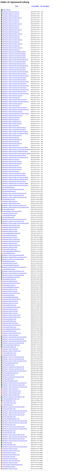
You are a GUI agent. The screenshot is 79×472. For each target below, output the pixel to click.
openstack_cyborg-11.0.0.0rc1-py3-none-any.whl (15, 422)
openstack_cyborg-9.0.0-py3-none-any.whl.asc (14, 69)
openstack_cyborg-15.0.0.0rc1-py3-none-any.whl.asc (16, 101)
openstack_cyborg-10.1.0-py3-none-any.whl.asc (14, 77)
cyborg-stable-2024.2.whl (9, 408)
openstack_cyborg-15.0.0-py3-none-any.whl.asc (14, 99)
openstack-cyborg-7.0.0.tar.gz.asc (11, 19)
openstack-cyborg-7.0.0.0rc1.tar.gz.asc (12, 17)
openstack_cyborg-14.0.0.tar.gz (10, 335)
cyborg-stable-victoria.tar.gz (10, 235)
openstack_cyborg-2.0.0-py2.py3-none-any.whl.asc (15, 147)
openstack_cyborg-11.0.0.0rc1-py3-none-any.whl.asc (16, 81)
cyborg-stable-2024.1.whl (9, 416)
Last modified (35, 6)
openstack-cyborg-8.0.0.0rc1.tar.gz (11, 283)
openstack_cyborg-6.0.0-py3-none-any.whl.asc (14, 181)
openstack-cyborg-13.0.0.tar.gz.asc (11, 49)
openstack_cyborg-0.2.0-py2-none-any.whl (13, 189)
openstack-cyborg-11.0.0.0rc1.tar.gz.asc (12, 39)
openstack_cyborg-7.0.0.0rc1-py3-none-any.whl (14, 361)
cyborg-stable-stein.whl (8, 209)
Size (41, 6)
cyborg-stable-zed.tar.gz (9, 295)
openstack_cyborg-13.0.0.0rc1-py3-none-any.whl (15, 410)
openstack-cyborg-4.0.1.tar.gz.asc (11, 11)
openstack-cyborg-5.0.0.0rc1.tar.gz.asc (12, 161)
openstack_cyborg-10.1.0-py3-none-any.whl (14, 396)
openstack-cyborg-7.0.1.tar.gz (10, 263)
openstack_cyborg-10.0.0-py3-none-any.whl (14, 384)
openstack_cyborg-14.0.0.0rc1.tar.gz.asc (13, 95)
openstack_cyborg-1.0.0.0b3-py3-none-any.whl (14, 193)
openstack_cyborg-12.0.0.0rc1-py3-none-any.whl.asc (16, 85)
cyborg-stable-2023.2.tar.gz (9, 319)
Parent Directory (7, 9)
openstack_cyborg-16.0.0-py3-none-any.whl (14, 438)
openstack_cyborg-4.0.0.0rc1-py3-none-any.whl (14, 257)
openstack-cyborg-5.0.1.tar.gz (10, 231)
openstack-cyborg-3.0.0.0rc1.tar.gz (11, 460)
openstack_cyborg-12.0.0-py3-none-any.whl (14, 412)
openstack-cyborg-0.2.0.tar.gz (10, 309)
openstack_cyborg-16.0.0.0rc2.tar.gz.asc (13, 115)
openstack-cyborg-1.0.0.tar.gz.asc (11, 125)
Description (46, 6)
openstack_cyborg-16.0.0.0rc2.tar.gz (12, 390)
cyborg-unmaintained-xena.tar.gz (11, 265)
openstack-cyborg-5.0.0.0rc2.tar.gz (11, 227)
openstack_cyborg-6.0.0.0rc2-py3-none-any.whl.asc (15, 185)
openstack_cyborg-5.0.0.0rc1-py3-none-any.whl (14, 267)
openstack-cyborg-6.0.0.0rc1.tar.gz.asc (12, 167)
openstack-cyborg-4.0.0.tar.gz (10, 201)
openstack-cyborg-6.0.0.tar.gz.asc (11, 171)
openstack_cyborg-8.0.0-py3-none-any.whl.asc (14, 63)
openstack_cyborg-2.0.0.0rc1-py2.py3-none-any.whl (16, 207)
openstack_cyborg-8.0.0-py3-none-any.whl (13, 367)
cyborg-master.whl (7, 442)
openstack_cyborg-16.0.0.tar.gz (10, 388)
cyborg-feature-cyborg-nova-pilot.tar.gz (12, 464)
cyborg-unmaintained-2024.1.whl (11, 418)
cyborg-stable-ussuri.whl (9, 261)
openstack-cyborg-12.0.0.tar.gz (10, 323)
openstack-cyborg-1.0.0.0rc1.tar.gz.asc (12, 123)
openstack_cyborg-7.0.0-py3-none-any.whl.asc (14, 57)
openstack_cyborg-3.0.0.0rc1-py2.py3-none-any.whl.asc (16, 153)
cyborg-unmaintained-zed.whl (10, 380)
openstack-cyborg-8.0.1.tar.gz (10, 289)
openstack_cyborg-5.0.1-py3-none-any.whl (13, 275)
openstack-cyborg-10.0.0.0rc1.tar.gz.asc (12, 33)
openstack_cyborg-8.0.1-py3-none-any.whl (13, 368)
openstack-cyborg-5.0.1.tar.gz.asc (11, 13)
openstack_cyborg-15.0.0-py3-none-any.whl (14, 434)
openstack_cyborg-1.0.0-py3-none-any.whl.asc (14, 129)
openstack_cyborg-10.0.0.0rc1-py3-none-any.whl (15, 386)
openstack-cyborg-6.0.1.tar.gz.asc (11, 15)
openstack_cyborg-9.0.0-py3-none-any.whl (13, 376)
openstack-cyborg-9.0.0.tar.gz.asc (11, 31)
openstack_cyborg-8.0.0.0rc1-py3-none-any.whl (14, 370)
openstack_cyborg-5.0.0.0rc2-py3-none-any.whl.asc (15, 179)
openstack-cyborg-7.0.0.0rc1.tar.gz (11, 239)
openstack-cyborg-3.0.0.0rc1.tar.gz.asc (12, 139)
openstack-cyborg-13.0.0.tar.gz (10, 311)
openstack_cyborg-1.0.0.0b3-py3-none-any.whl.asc (15, 131)
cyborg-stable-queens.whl (9, 191)
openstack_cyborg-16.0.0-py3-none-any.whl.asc (14, 107)
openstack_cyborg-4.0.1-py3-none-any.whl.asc (14, 51)
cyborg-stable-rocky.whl (9, 199)
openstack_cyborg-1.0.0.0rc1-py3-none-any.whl (14, 197)
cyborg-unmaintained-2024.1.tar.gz (11, 329)
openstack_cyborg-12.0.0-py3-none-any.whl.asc (14, 83)
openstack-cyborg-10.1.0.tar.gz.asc (11, 37)
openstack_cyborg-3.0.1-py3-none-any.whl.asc (14, 173)
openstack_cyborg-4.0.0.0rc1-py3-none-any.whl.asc (15, 157)
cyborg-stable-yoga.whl (8, 374)
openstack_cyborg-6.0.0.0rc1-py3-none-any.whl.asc (15, 183)
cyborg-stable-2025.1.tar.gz (9, 355)
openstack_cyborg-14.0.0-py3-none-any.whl (14, 426)
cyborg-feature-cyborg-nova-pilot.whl (12, 211)
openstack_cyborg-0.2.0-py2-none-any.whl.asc (14, 127)
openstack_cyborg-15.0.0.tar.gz (10, 349)
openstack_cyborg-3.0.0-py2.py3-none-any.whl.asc (15, 151)
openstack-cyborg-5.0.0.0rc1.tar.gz (11, 225)
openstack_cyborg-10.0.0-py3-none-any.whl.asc (14, 73)
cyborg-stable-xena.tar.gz (9, 269)
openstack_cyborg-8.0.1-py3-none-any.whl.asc (14, 67)
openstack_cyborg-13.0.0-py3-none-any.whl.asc (14, 87)
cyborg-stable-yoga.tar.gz (9, 285)
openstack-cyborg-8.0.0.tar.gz (10, 281)
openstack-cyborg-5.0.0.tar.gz (10, 229)
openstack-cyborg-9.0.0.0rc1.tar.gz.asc (12, 29)
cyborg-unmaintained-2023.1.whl (11, 398)
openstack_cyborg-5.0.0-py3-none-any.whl (13, 271)
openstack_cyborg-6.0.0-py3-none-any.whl (13, 339)
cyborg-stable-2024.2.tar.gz (9, 321)
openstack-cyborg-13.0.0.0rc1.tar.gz (11, 317)
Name (16, 6)
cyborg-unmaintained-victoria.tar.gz (11, 233)
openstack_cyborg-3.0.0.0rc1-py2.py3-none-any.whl (16, 223)
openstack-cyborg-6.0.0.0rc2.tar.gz (11, 245)
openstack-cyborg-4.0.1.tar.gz (10, 213)
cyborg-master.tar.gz (8, 404)
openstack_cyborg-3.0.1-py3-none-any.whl (13, 221)
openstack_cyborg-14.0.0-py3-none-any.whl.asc (14, 91)
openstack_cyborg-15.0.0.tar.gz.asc (11, 105)
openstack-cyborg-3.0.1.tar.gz (10, 468)
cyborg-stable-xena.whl (8, 365)
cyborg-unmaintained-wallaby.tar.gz (12, 251)
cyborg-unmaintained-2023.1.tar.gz (11, 307)
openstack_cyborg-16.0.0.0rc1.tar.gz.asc (13, 111)
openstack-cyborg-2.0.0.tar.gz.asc (11, 137)
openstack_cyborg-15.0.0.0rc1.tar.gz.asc (13, 103)
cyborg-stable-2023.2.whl (9, 424)
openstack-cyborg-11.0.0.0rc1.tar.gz (11, 315)
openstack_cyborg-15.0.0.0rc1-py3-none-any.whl (15, 436)
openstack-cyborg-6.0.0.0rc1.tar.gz (11, 241)
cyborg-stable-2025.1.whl (9, 432)
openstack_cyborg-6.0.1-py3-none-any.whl (13, 343)
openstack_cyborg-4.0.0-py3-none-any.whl (13, 255)
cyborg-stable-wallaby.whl (9, 347)
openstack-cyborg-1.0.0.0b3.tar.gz (11, 394)
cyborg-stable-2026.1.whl (9, 444)
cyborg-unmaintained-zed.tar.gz (10, 297)
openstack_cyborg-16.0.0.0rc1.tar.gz (12, 392)
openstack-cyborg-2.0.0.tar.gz (10, 458)
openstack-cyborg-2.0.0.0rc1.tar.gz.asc (12, 135)
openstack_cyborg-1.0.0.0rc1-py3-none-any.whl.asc (15, 133)
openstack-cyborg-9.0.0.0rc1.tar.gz (11, 293)
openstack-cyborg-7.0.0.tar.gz (10, 237)
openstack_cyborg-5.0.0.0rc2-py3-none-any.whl (14, 273)
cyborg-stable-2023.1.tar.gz (9, 305)
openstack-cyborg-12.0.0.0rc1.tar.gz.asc (12, 43)
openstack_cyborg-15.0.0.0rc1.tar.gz (12, 351)
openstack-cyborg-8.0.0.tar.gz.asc (11, 25)
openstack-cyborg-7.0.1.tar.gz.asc (11, 21)
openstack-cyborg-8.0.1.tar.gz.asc (11, 27)
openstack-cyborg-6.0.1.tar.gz (10, 247)
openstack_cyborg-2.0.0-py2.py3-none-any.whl (14, 205)
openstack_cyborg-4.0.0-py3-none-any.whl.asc (14, 155)
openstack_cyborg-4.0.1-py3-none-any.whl (13, 259)
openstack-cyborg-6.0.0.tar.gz (10, 243)
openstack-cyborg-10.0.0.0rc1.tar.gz (11, 299)
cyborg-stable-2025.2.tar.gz (9, 353)
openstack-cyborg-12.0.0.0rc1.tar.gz (11, 325)
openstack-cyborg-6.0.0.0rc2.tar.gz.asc (12, 169)
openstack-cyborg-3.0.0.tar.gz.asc (11, 141)
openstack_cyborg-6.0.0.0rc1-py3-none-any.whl (14, 337)
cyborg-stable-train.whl (8, 217)
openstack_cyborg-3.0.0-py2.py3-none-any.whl (14, 219)
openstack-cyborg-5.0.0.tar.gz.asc (11, 165)
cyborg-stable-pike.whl (8, 187)
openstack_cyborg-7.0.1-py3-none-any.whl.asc (14, 61)
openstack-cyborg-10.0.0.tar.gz (10, 301)
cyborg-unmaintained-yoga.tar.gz (11, 287)
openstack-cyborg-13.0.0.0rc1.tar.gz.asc (12, 47)
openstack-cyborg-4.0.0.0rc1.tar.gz (11, 203)
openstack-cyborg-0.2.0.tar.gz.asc (11, 119)
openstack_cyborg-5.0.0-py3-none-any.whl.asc (14, 175)
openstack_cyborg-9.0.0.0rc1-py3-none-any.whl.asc (15, 71)
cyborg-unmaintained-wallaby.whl (11, 345)
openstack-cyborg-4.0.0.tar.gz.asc (11, 145)
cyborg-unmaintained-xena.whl (10, 363)
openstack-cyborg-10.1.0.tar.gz (10, 303)
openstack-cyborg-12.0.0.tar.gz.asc (11, 45)
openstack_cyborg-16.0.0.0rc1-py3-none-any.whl (15, 446)
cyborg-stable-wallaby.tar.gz (10, 249)
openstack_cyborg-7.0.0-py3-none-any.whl (13, 357)
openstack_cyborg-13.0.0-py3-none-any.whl (14, 406)
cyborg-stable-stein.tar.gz (9, 456)
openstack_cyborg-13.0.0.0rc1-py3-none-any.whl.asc (16, 89)
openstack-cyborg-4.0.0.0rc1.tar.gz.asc (12, 143)
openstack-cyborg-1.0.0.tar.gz (10, 448)
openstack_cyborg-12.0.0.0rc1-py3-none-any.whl (15, 420)
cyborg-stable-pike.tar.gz (9, 253)
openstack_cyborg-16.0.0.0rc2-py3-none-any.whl (15, 440)
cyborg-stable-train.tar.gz (9, 466)
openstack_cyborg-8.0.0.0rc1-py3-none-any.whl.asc (15, 65)
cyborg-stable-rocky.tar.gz (9, 452)
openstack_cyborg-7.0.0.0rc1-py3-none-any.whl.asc (15, 59)
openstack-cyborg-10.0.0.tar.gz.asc (11, 35)
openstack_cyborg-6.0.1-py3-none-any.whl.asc (14, 55)
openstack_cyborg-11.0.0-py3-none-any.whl (13, 414)
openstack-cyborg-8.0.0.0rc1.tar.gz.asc (12, 23)
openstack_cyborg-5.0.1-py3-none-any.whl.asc (14, 53)
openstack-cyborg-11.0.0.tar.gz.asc (11, 41)
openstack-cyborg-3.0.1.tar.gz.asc (11, 159)
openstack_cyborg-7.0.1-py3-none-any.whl (13, 359)
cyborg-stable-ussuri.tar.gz (9, 215)
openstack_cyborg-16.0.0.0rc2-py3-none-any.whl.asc (16, 113)
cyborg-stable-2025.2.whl (9, 430)
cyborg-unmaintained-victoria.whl (11, 277)
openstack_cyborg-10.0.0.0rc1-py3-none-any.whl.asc (16, 75)
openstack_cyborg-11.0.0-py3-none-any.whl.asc (14, 79)
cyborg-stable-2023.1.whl (9, 400)
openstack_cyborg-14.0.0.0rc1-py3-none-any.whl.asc (16, 93)
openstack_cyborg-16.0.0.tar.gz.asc (11, 117)
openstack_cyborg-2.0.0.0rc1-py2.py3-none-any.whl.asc (16, 149)
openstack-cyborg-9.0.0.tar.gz (10, 291)
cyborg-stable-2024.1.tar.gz (9, 327)
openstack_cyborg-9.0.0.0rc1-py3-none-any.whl (14, 382)
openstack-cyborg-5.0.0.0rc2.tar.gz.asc (12, 163)
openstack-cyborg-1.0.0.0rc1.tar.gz (11, 450)
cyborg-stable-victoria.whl (9, 279)
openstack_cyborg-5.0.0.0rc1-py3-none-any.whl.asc (15, 177)
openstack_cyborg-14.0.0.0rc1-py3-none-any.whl (15, 428)
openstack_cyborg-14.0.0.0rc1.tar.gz (12, 333)
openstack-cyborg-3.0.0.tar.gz (10, 462)
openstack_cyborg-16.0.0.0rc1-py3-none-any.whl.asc (16, 109)
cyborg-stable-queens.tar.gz (9, 331)
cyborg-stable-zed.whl (8, 378)
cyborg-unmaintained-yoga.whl (10, 372)
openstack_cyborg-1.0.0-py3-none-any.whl (13, 195)
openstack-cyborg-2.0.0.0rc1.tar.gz (11, 454)
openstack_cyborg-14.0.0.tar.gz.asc (11, 97)
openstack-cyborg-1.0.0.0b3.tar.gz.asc (12, 121)
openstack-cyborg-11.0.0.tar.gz (10, 313)
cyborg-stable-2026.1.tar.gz (9, 402)
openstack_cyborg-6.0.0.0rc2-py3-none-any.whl (14, 341)
